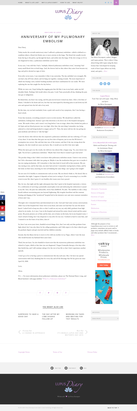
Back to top (113, 408)
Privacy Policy (92, 352)
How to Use (65, 2)
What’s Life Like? (32, 2)
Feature (93, 204)
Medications (95, 208)
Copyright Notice (24, 352)
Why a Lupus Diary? (50, 2)
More (105, 71)
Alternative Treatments (99, 189)
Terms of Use (57, 352)
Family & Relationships (99, 200)
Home (20, 2)
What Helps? (78, 2)
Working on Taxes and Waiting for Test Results (75, 316)
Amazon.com (107, 127)
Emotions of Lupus (53, 32)
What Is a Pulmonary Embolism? (54, 279)
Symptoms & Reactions (99, 212)
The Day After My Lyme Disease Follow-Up (51, 316)
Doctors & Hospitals (98, 193)
